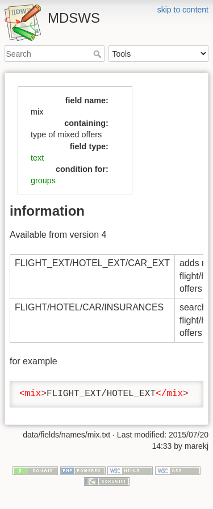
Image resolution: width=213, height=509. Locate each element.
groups (43, 180)
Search (98, 54)
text (37, 157)
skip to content (182, 9)
